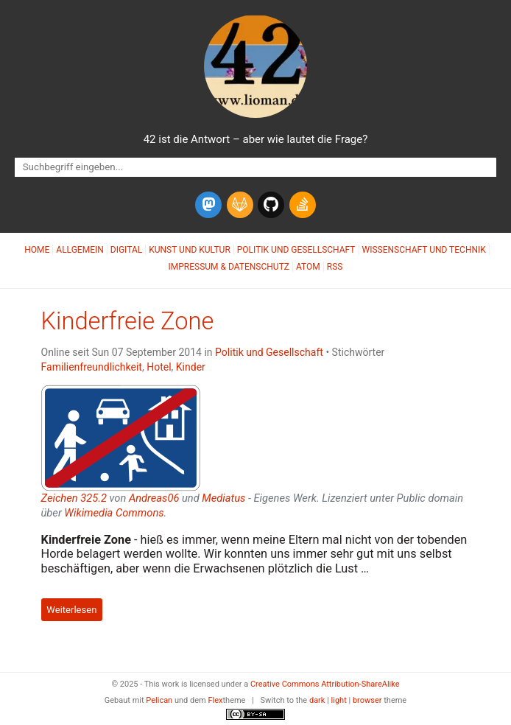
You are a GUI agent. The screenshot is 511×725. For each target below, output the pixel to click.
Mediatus (223, 498)
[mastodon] (208, 205)
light (339, 700)
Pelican (159, 700)
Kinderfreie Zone (127, 321)
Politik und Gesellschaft (296, 250)
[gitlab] (240, 205)
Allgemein (80, 250)
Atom (308, 267)
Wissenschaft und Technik (424, 250)
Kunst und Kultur (189, 250)
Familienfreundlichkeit (91, 367)
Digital (126, 250)
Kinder (190, 367)
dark (317, 700)
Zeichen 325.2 (74, 498)
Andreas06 (154, 498)
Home (36, 250)
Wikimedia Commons (113, 512)
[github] (271, 205)
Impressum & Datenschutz (229, 267)
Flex (215, 700)
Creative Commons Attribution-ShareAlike (325, 684)
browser (367, 700)
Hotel (159, 367)
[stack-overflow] (302, 205)
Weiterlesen (71, 609)
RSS (335, 267)
